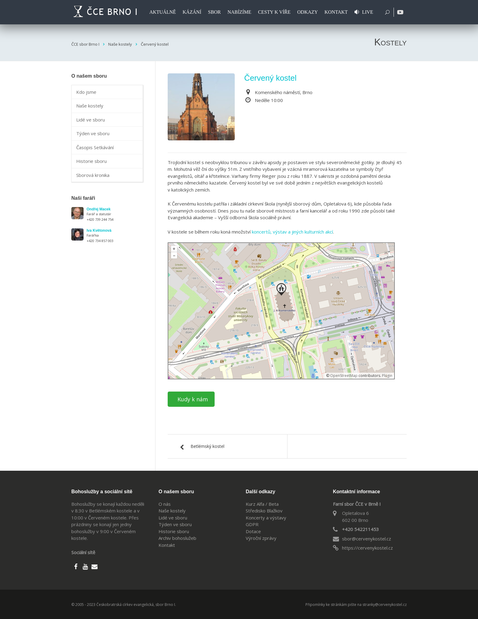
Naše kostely (89, 106)
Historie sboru (91, 161)
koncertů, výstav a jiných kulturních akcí (292, 232)
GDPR (252, 524)
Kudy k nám (192, 399)
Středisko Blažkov (264, 511)
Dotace (253, 531)
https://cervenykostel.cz (367, 548)
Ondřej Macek (99, 209)
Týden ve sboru (92, 133)
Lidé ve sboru (90, 120)
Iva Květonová (99, 230)
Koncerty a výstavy (266, 518)
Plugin (386, 375)
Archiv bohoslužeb (177, 538)
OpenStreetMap (344, 375)
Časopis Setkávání (95, 147)
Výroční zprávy (261, 538)
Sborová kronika (92, 175)
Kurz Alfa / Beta (262, 504)
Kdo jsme (86, 92)
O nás (165, 504)
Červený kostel (270, 78)
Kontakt (167, 545)
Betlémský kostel (207, 446)
